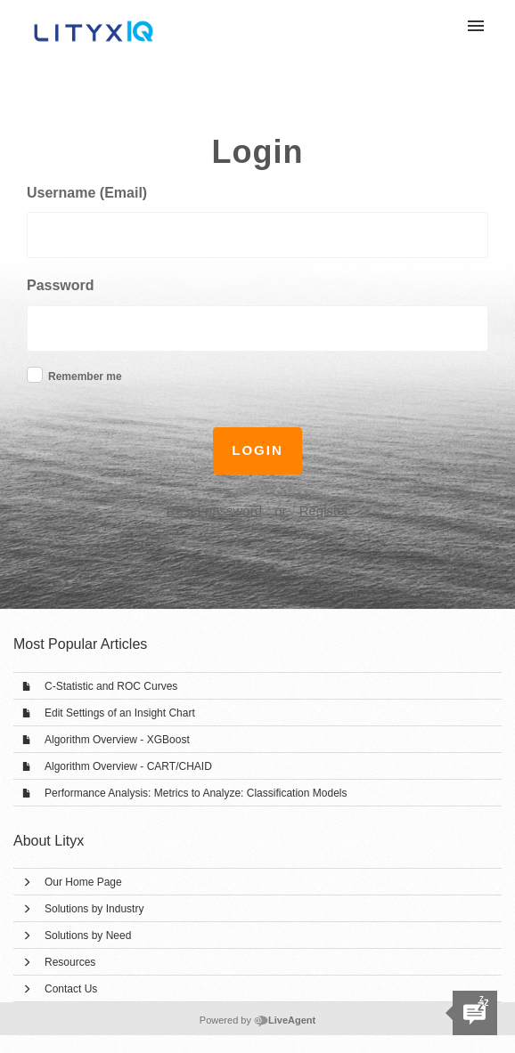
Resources (70, 962)
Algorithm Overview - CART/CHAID (128, 766)
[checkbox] (35, 375)
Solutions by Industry (94, 909)
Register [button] (324, 510)
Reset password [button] (214, 510)
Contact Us (71, 989)
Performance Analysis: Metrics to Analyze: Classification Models (196, 793)
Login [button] (257, 450)
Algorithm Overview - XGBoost (117, 739)
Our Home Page (83, 882)
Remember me (85, 376)
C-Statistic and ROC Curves (111, 686)
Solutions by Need (88, 935)
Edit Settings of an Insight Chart (120, 713)
